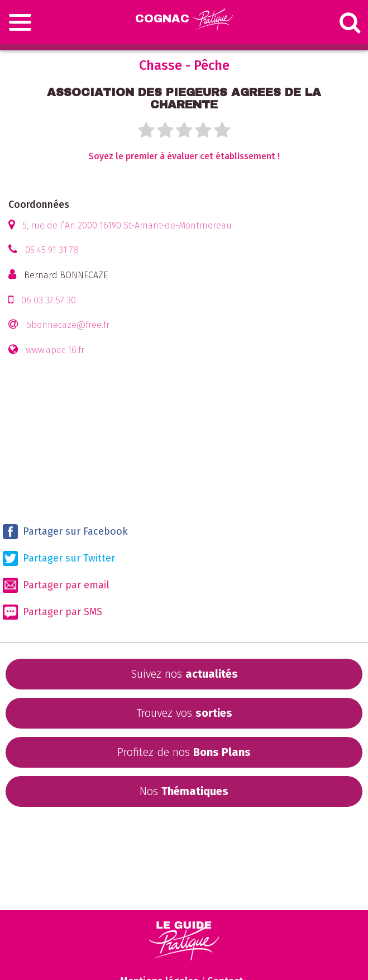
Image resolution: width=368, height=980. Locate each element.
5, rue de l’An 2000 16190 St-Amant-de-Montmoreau (127, 225)
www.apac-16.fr (55, 350)
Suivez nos (184, 674)
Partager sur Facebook (65, 531)
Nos (184, 791)
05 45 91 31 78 (51, 250)
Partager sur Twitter (59, 558)
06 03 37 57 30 (48, 300)
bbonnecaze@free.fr (67, 325)
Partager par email (56, 585)
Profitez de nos (184, 752)
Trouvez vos (184, 713)
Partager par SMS (52, 612)
